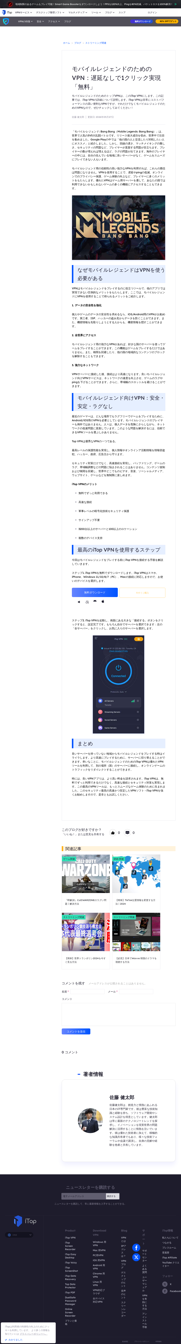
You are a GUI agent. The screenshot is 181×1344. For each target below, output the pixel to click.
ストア (122, 12)
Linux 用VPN (97, 1283)
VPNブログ (123, 1264)
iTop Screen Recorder (70, 1246)
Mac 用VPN (99, 1250)
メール (112, 991)
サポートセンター (144, 1255)
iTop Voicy (71, 1262)
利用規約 (159, 1341)
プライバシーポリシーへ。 (34, 1333)
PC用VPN (98, 1255)
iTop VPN (70, 1237)
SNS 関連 (119, 858)
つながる (167, 1242)
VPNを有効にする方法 (144, 1302)
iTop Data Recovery (70, 1277)
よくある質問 (144, 1269)
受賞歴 (165, 1252)
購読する (111, 1196)
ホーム (66, 42)
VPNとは (123, 1239)
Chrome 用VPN (99, 1275)
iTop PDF (70, 1292)
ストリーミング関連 (95, 42)
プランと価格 (71, 1322)
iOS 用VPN (99, 1260)
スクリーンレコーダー (123, 1309)
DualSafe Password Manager (70, 1301)
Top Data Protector (70, 1286)
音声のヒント (123, 1294)
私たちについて (170, 1237)
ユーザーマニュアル (144, 1284)
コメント (67, 999)
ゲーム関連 (69, 858)
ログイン (152, 12)
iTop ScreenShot (71, 1269)
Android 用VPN (99, 1267)
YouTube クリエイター (170, 1264)
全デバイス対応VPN (98, 1300)
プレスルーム (169, 1247)
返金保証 (125, 1341)
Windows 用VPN (99, 1243)
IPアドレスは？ (123, 1250)
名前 (65, 991)
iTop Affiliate (169, 1257)
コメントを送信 (76, 1031)
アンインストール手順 (144, 1320)
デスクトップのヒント (123, 1279)
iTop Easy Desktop (70, 1256)
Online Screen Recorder (70, 1312)
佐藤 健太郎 (78, 116)
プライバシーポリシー (141, 1341)
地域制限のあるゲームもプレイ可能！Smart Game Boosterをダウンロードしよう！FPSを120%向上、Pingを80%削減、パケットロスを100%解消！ (91, 4)
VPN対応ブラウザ (99, 1292)
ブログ (67, 21)
